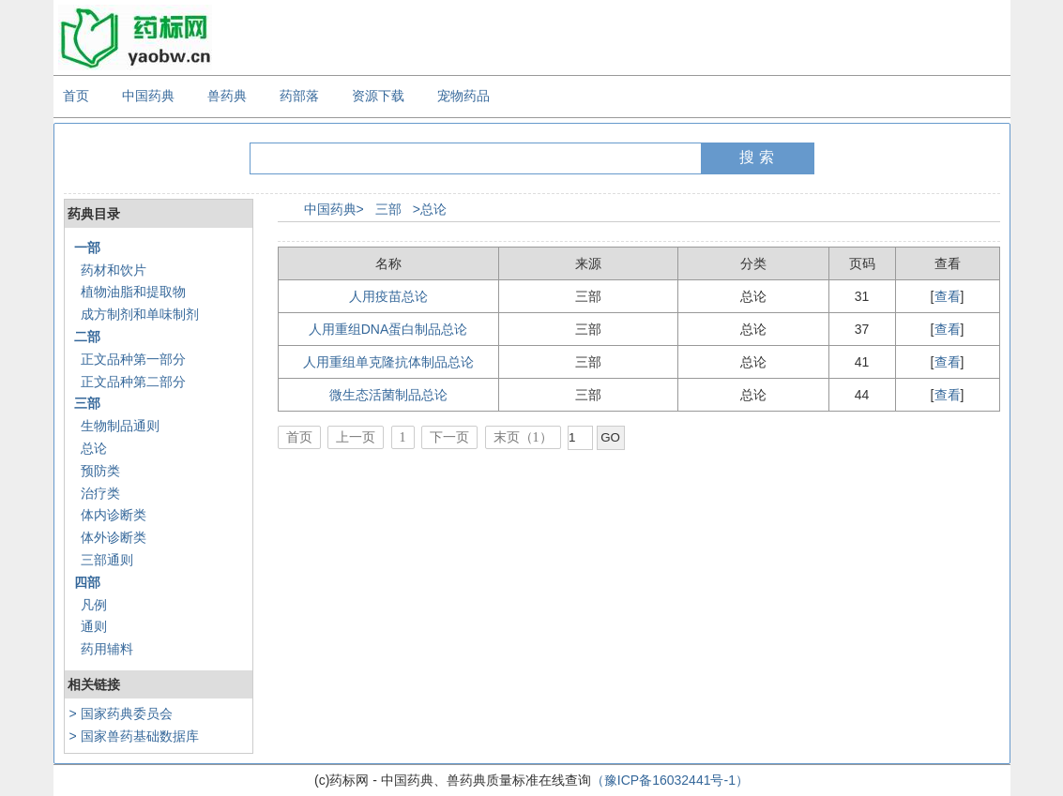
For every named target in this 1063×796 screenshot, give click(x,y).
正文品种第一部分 (133, 359)
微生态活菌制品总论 (388, 394)
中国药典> (334, 209)
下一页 (449, 437)
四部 (87, 582)
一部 (87, 247)
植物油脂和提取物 (133, 291)
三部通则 (107, 559)
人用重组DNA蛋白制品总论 (388, 329)
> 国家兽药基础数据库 (134, 735)
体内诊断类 (113, 514)
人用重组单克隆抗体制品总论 (388, 361)
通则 (94, 626)
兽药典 (227, 95)
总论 (94, 448)
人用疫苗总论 (388, 296)
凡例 (94, 604)
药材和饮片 (113, 270)
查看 (947, 296)
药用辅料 (107, 648)
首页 (76, 95)
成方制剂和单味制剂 (140, 314)
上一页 (355, 437)
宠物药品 (463, 95)
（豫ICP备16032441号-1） (670, 780)
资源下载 (378, 95)
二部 (87, 336)
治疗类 (100, 493)
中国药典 (148, 95)
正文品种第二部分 (133, 381)
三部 (87, 403)
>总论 (430, 209)
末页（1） (523, 437)
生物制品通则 (120, 425)
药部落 (299, 95)
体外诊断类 (113, 537)
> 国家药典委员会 (121, 713)
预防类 (100, 470)
